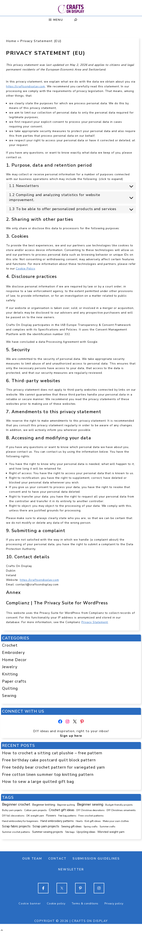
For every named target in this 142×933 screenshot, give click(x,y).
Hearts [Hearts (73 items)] (79, 821)
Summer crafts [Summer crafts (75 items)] (107, 826)
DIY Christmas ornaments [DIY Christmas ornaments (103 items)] (121, 810)
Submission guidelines (96, 859)
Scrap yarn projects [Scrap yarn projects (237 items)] (46, 826)
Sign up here (71, 736)
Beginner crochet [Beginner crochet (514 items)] (16, 804)
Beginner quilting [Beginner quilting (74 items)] (66, 804)
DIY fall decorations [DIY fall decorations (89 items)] (13, 815)
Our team (32, 859)
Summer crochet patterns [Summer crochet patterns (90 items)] (16, 832)
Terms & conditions (85, 903)
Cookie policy (56, 903)
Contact (57, 859)
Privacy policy (113, 903)
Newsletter (71, 869)
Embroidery (13, 652)
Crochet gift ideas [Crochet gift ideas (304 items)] (61, 810)
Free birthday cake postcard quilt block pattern (49, 760)
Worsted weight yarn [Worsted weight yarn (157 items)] (110, 832)
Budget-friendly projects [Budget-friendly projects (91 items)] (119, 804)
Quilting (10, 688)
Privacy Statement (94, 622)
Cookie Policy (25, 268)
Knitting (10, 674)
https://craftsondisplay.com (25, 86)
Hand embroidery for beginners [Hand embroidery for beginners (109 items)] (20, 821)
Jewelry (9, 667)
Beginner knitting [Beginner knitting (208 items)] (43, 805)
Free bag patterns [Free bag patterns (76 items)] (67, 815)
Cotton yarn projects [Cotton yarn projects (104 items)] (35, 810)
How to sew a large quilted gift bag (38, 781)
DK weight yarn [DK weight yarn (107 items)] (35, 815)
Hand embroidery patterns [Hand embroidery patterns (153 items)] (57, 821)
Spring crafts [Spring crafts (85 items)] (91, 826)
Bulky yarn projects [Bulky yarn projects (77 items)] (12, 810)
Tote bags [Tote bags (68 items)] (70, 832)
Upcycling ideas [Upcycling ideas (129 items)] (86, 832)
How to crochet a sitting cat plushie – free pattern (52, 753)
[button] (2, 930)
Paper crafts (14, 681)
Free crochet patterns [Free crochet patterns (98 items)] (91, 815)
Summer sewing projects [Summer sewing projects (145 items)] (47, 832)
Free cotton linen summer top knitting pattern (48, 774)
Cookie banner (30, 903)
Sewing (9, 695)
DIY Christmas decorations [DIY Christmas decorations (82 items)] (90, 810)
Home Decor (14, 660)
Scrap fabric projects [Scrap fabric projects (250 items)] (16, 826)
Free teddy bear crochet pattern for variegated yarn (53, 767)
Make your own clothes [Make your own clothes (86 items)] (116, 821)
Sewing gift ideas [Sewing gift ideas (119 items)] (71, 826)
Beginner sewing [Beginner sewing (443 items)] (90, 804)
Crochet (10, 645)
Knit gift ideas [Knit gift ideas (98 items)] (93, 821)
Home (11, 41)
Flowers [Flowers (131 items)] (51, 815)
